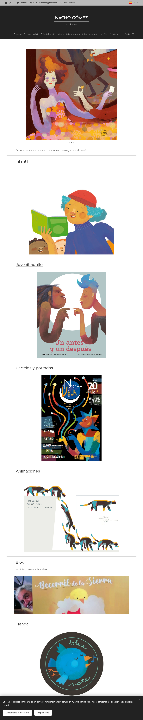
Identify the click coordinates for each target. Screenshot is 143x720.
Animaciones (28, 471)
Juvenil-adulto (29, 264)
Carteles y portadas (34, 367)
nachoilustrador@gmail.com (45, 2)
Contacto (24, 2)
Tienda (22, 624)
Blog (20, 562)
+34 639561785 (69, 2)
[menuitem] (7, 34)
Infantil (22, 161)
